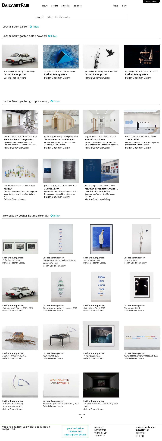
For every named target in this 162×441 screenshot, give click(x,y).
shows (44, 5)
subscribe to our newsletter (145, 428)
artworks (65, 5)
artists (54, 5)
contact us (99, 435)
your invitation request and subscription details (75, 431)
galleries (77, 5)
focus (115, 5)
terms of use (101, 432)
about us (98, 427)
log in (151, 1)
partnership (100, 429)
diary (124, 5)
